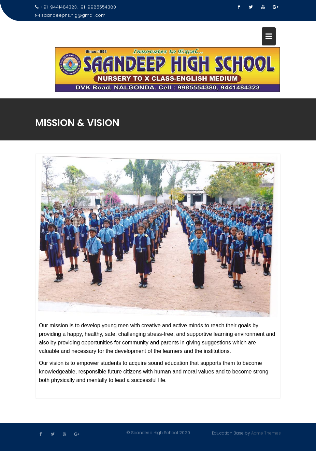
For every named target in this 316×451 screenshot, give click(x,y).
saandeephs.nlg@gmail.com (70, 15)
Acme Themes (266, 433)
